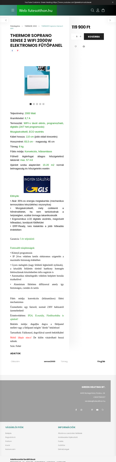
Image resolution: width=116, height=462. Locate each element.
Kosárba (94, 36)
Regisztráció (10, 437)
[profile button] (98, 10)
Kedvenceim (10, 449)
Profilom (8, 441)
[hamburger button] (13, 10)
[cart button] (103, 10)
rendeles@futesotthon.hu (95, 401)
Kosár (7, 445)
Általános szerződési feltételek (70, 433)
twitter (86, 410)
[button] (75, 46)
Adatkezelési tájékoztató (68, 437)
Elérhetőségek (63, 449)
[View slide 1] (31, 104)
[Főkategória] (15, 26)
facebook (76, 410)
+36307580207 (99, 397)
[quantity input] (76, 36)
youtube (97, 410)
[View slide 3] (37, 104)
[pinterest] (18, 50)
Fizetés (60, 441)
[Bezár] (113, 2)
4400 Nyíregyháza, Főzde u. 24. (92, 393)
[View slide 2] (34, 104)
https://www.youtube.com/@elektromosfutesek (72, 2)
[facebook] (12, 50)
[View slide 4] (40, 104)
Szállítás (61, 445)
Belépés (8, 433)
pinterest (92, 410)
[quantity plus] (80, 37)
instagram (81, 410)
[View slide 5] (43, 104)
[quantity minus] (73, 37)
